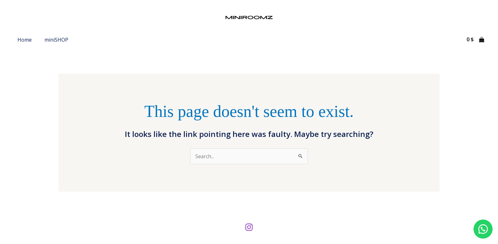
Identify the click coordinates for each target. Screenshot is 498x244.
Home (24, 39)
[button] (482, 228)
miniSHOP (56, 39)
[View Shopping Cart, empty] (475, 40)
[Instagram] (249, 227)
